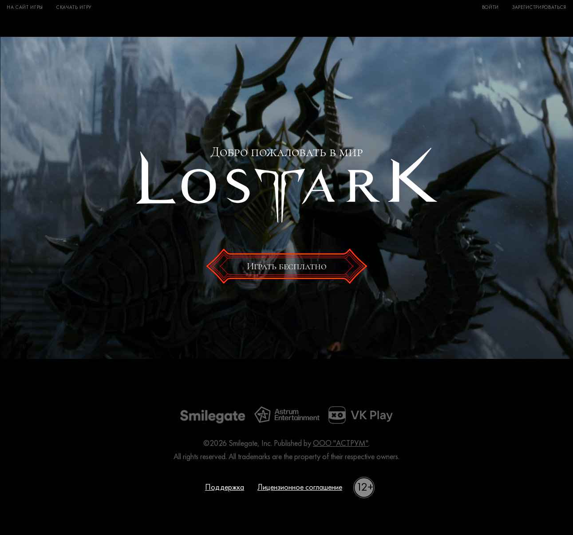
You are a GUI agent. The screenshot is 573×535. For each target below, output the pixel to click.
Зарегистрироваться (539, 7)
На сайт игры (25, 7)
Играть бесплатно (287, 266)
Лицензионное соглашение (299, 488)
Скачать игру (73, 7)
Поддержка (224, 488)
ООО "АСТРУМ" (340, 444)
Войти (490, 7)
